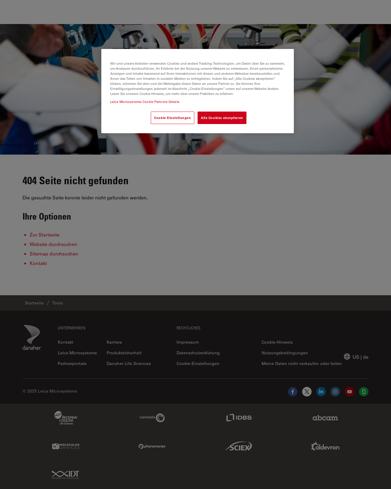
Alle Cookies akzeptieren (222, 117)
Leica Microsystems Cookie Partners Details (145, 101)
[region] (197, 91)
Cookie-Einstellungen (172, 117)
